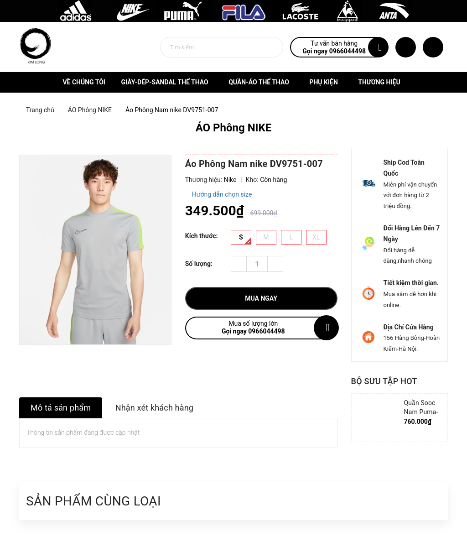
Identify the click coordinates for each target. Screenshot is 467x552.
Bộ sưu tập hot (384, 381)
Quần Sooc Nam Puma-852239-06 (421, 412)
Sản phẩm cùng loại (93, 501)
